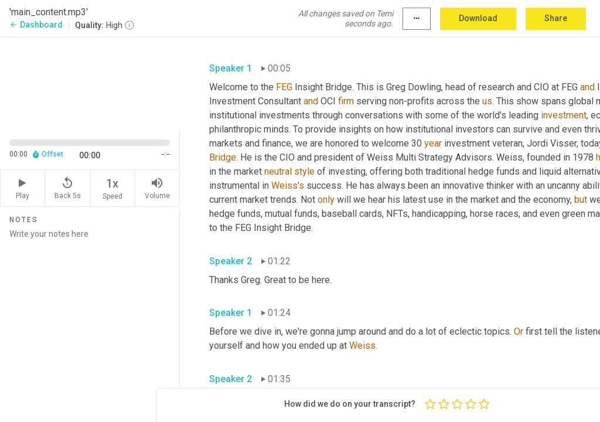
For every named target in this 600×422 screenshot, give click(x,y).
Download (478, 18)
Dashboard (36, 24)
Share (555, 18)
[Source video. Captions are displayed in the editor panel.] (90, 83)
